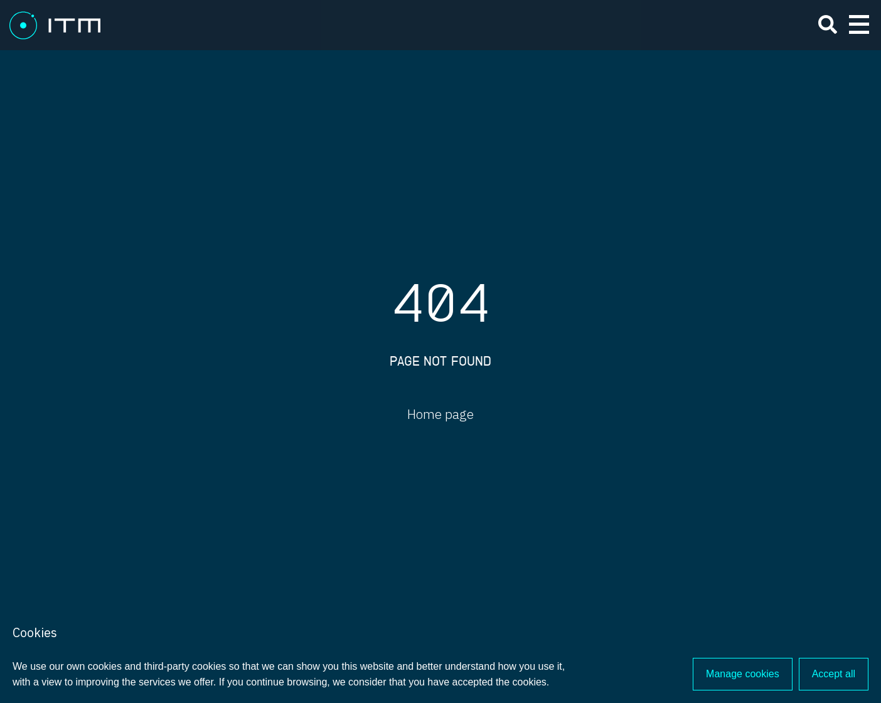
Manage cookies (742, 674)
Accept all (833, 674)
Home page (440, 414)
